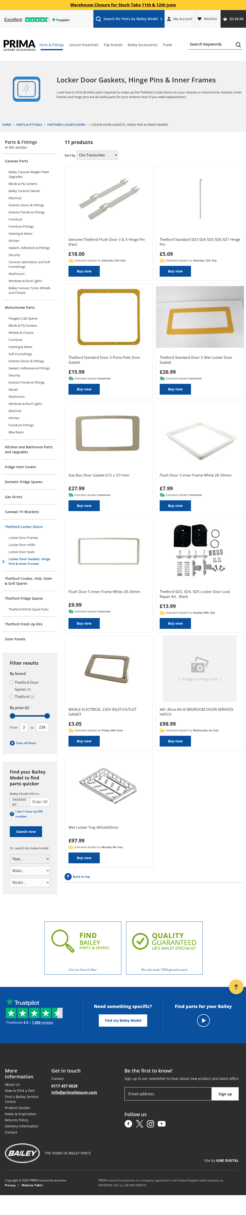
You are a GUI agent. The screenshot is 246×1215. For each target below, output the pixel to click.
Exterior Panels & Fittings (27, 212)
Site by (221, 1160)
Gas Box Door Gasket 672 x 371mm (98, 475)
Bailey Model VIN (25, 793)
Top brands (113, 44)
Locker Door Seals (21, 552)
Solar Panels (15, 639)
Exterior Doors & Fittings (26, 205)
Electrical (15, 198)
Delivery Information (21, 1126)
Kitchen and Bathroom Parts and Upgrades (29, 449)
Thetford (22, 696)
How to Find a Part (20, 1090)
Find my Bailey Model (123, 1020)
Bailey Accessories (142, 44)
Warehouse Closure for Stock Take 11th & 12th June (123, 4)
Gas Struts (13, 496)
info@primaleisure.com (74, 1092)
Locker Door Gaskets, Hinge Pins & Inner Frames (29, 561)
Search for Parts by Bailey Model (129, 20)
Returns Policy (16, 1120)
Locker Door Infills (22, 545)
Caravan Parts (16, 161)
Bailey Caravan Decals (24, 191)
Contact (11, 1132)
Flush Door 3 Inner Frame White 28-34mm (196, 475)
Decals (13, 389)
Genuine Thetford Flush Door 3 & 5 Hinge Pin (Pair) (106, 242)
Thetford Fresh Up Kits (24, 624)
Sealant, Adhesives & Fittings (29, 248)
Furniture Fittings (21, 226)
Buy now (84, 271)
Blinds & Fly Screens (23, 183)
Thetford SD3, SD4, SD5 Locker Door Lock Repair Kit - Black (195, 594)
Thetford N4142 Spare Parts (29, 609)
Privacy (10, 1185)
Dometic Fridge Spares (23, 481)
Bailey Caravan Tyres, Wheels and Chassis (29, 290)
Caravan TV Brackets (22, 511)
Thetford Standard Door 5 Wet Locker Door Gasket (196, 360)
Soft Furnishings (20, 354)
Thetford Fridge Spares (24, 598)
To (32, 727)
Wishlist (207, 18)
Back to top (77, 876)
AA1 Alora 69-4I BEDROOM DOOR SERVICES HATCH (196, 712)
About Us (12, 1084)
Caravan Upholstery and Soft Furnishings (29, 264)
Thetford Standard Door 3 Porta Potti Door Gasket (104, 360)
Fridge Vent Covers (20, 467)
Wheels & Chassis (21, 332)
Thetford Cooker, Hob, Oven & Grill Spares (28, 581)
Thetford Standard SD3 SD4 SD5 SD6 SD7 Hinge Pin (200, 242)
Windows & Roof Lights (25, 281)
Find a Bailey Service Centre (21, 1099)
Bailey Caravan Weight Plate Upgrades (29, 174)
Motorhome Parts (20, 307)
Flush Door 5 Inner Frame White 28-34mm (104, 591)
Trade (167, 44)
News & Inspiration (20, 1114)
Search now (26, 831)
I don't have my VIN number (26, 813)
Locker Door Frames (23, 537)
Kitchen (14, 240)
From (14, 727)
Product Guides (17, 1107)
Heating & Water (21, 233)
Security (14, 255)
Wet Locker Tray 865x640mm (93, 827)
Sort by (70, 155)
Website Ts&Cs (32, 1185)
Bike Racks (16, 432)
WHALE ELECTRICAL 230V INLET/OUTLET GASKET (102, 712)
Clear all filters (23, 743)
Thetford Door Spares (24, 686)
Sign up (225, 1093)
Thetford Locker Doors (24, 526)
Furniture (15, 219)
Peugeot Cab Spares (23, 318)
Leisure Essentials (84, 44)
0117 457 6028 (64, 1086)
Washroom (17, 273)
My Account (179, 18)
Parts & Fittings (51, 44)
